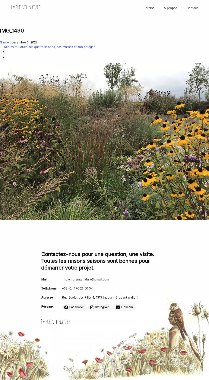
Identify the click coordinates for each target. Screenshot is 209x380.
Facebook (74, 307)
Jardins (149, 8)
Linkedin (124, 307)
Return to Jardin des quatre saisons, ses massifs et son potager (47, 47)
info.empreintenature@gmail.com (85, 279)
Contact (192, 8)
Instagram (99, 307)
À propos (170, 8)
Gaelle (4, 42)
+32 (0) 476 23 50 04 (77, 288)
